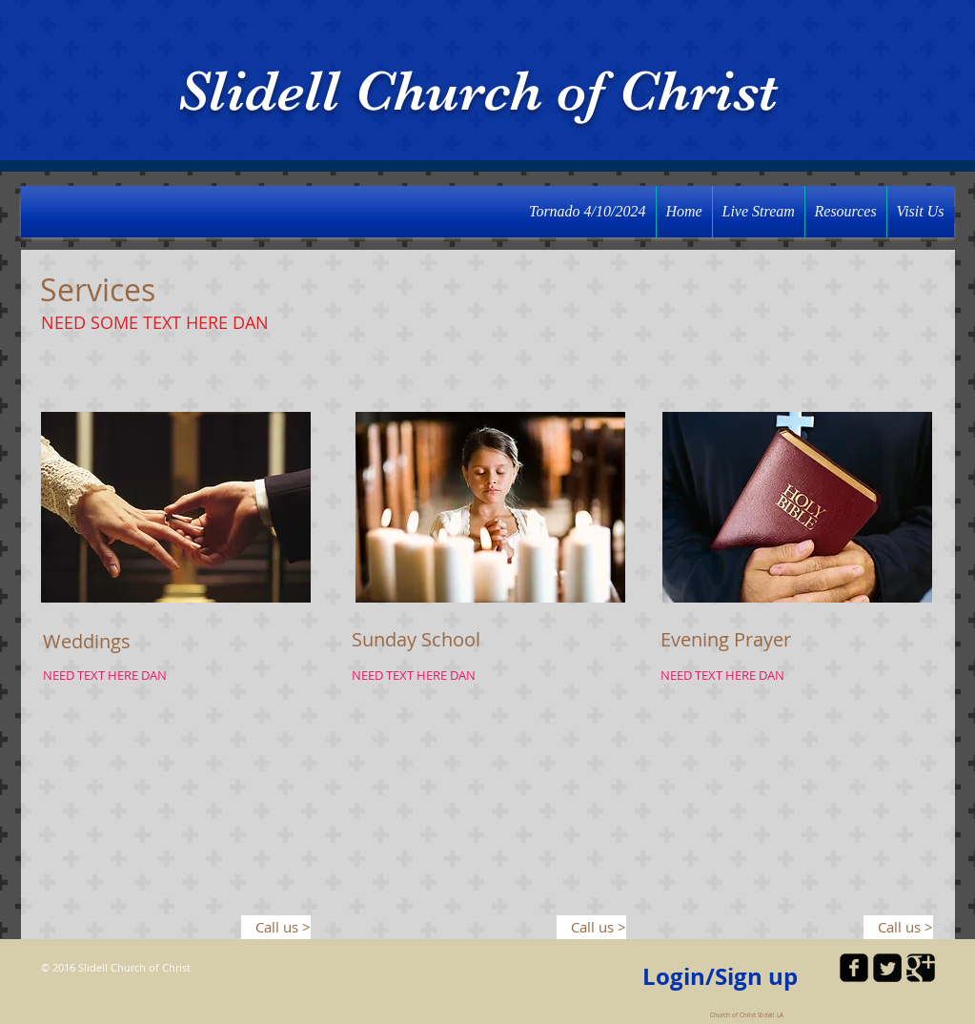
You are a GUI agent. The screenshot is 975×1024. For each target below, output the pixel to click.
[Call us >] (276, 927)
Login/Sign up (720, 977)
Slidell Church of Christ (477, 91)
